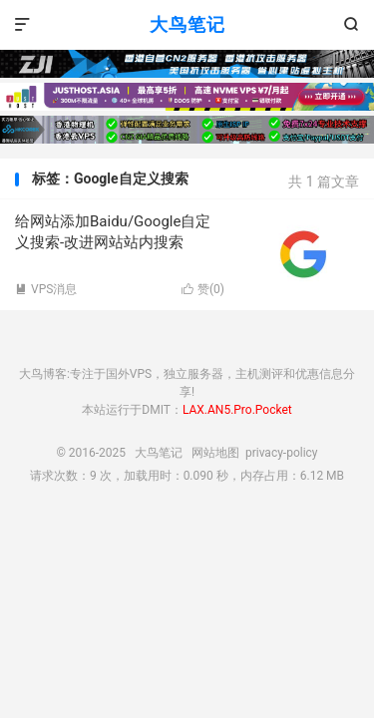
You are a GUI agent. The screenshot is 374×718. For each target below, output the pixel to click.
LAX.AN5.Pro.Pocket (237, 410)
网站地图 (215, 453)
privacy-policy (281, 453)
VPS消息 (46, 289)
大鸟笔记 (187, 24)
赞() (203, 289)
